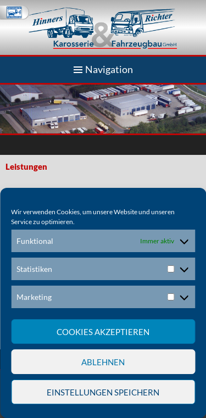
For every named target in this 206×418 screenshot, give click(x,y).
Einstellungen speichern (103, 392)
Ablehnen (103, 362)
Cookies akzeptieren (103, 332)
